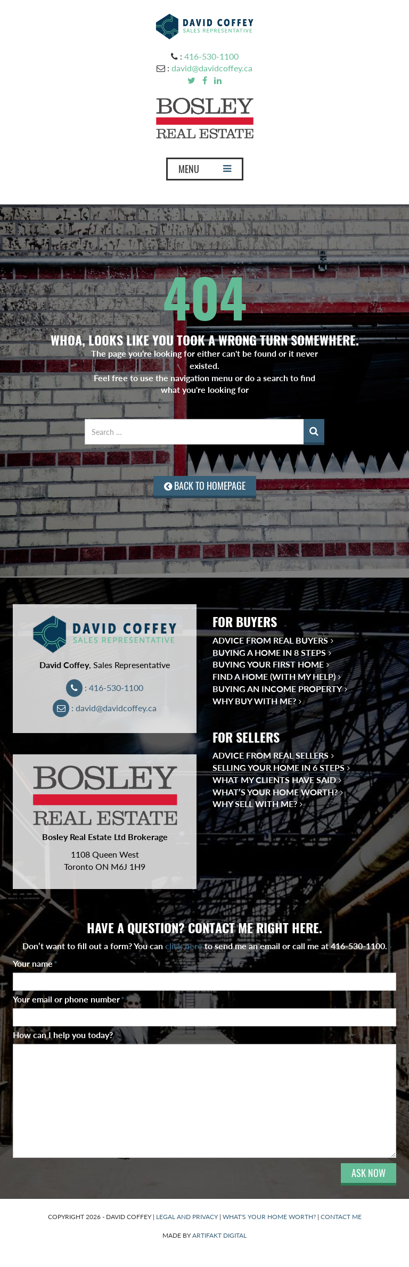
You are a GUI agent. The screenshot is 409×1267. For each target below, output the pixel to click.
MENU (204, 171)
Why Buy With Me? (254, 701)
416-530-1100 (211, 56)
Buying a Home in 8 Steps (269, 652)
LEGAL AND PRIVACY (187, 1217)
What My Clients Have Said (274, 780)
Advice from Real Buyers (270, 640)
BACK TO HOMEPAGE (205, 485)
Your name (35, 963)
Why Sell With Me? (254, 804)
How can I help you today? (63, 1035)
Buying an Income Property (277, 689)
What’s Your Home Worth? (275, 792)
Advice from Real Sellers (270, 755)
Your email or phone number (69, 999)
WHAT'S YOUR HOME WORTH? (269, 1217)
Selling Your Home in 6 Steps (278, 767)
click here (183, 946)
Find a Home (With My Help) (274, 676)
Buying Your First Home (268, 664)
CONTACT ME (341, 1217)
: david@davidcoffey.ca (105, 708)
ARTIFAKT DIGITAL (219, 1235)
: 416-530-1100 (104, 687)
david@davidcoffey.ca (211, 68)
